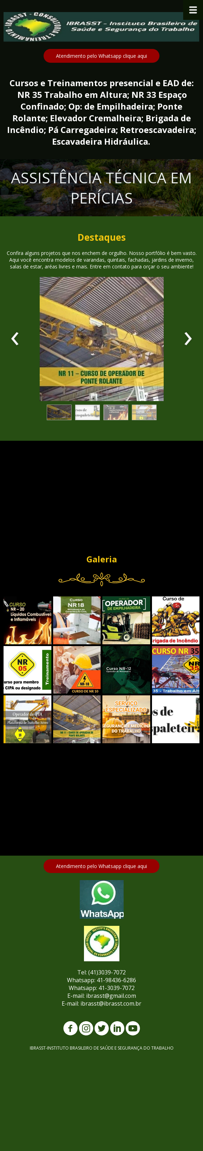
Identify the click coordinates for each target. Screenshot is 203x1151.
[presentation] (15, 339)
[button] (101, 56)
